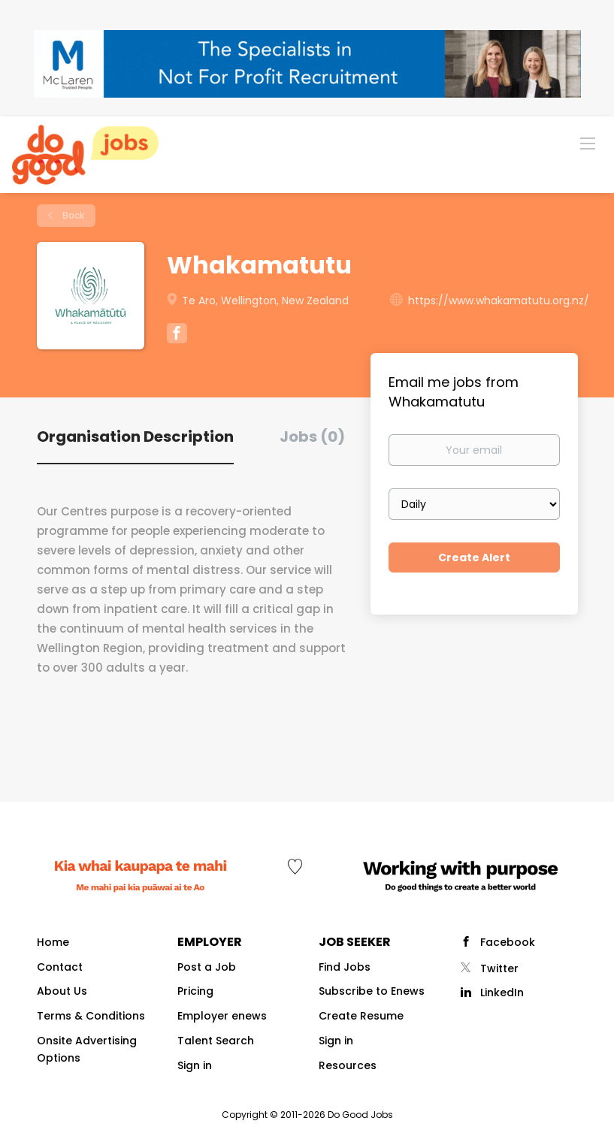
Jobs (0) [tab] (312, 436)
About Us (62, 991)
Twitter (499, 968)
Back (72, 215)
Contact (60, 966)
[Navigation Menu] (587, 142)
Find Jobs (345, 966)
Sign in (194, 1065)
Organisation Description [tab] (135, 436)
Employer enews (222, 1015)
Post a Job (206, 966)
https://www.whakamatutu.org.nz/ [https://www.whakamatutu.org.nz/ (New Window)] (498, 300)
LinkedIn (502, 992)
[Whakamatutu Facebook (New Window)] (177, 335)
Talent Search (215, 1040)
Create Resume (361, 1015)
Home (53, 942)
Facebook (507, 942)
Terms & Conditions (91, 1015)
